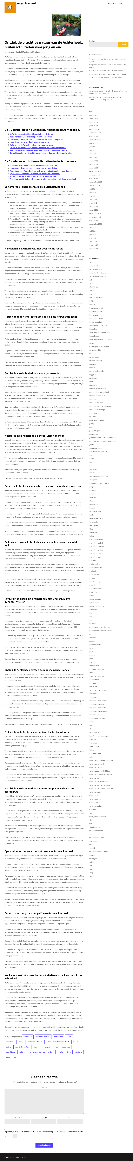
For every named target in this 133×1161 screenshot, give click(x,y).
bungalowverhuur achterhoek (100, 339)
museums (93, 592)
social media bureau (97, 704)
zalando (92, 862)
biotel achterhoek (96, 318)
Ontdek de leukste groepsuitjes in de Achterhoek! (108, 74)
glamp (91, 423)
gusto (91, 445)
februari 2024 (94, 206)
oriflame (92, 634)
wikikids (92, 848)
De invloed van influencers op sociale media (105, 77)
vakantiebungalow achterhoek (101, 774)
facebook (93, 399)
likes (91, 529)
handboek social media (98, 452)
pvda (91, 658)
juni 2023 (92, 234)
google (92, 427)
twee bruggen (94, 746)
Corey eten (93, 97)
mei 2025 (92, 154)
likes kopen (93, 532)
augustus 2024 (94, 185)
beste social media (96, 308)
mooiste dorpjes (95, 588)
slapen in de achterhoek (98, 690)
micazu (92, 578)
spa (90, 725)
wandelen (78, 1052)
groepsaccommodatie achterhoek (102, 438)
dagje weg (93, 378)
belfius (91, 301)
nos (90, 616)
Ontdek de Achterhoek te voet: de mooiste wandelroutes (33, 165)
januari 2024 (94, 210)
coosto (92, 367)
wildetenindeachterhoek (98, 851)
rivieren (51, 1052)
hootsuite (93, 469)
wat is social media (96, 837)
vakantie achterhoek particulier (101, 760)
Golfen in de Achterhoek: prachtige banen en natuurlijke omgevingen (38, 147)
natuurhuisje (94, 602)
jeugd (91, 487)
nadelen (92, 595)
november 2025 (95, 133)
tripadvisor (93, 739)
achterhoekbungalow (97, 276)
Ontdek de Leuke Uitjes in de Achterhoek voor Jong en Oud (108, 92)
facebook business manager (100, 406)
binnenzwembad (95, 315)
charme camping (95, 360)
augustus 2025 (94, 143)
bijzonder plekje (95, 311)
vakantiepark (94, 795)
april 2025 (93, 157)
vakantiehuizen (95, 792)
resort (91, 673)
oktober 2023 (94, 220)
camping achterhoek (97, 350)
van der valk (93, 809)
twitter (92, 750)
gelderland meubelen (97, 420)
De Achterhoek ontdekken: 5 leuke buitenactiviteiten (31, 134)
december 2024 (95, 171)
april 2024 (93, 199)
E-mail (44, 1118)
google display (94, 431)
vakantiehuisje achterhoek (99, 785)
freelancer (93, 416)
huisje (91, 473)
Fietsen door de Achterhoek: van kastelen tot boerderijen (33, 168)
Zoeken (92, 41)
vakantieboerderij (96, 767)
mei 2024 (92, 196)
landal (91, 515)
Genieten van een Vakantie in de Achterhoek (106, 70)
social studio (94, 715)
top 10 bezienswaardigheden (100, 736)
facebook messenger (97, 409)
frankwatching (95, 413)
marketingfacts (95, 557)
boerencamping (95, 322)
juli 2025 (92, 147)
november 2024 (95, 175)
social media (94, 697)
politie (91, 648)
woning (92, 855)
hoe (90, 462)
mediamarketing (95, 567)
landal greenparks (96, 518)
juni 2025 (92, 150)
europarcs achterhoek (97, 388)
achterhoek (27, 1037)
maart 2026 (93, 119)
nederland (93, 609)
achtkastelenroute (43, 1037)
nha (90, 613)
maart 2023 (93, 245)
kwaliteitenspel (95, 511)
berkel (69, 1037)
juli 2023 (92, 231)
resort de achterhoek (97, 676)
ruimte (60, 1052)
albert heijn (93, 287)
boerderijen (10, 1042)
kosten (92, 508)
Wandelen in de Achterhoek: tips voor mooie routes (31, 137)
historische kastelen (22, 1047)
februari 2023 (94, 248)
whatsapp (93, 841)
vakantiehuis (94, 778)
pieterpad (23, 1052)
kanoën (37, 1047)
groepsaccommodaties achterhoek (102, 441)
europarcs (93, 385)
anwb (91, 290)
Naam (17, 1118)
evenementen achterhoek (99, 392)
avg (90, 294)
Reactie (44, 1087)
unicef (91, 757)
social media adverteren (98, 701)
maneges (46, 1047)
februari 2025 (94, 164)
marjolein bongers (96, 539)
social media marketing (98, 711)
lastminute (93, 522)
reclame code (94, 666)
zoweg (91, 876)
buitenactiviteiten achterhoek (57, 1042)
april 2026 (93, 115)
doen (91, 381)
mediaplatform (95, 574)
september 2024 (95, 182)
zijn (90, 865)
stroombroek (94, 732)
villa (90, 820)
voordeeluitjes (94, 827)
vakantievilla (94, 802)
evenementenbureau (97, 395)
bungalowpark (94, 336)
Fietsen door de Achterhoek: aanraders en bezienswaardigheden (36, 139)
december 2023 (95, 213)
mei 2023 (92, 238)
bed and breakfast (96, 297)
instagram (93, 480)
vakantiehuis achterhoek (98, 781)
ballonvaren (58, 1037)
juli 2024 (92, 189)
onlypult (92, 623)
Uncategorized (95, 753)
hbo (90, 455)
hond (91, 466)
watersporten (11, 1057)
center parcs (94, 357)
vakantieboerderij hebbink (99, 771)
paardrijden (10, 1052)
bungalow (93, 329)
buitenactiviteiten (35, 1042)
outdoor (92, 637)
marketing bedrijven (97, 546)
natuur (56, 1047)
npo (90, 620)
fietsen (75, 1042)
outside (92, 641)
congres (92, 364)
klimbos (92, 501)
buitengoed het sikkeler (98, 325)
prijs (91, 651)
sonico (91, 722)
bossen (21, 1042)
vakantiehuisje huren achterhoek (101, 788)
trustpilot (93, 743)
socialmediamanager (97, 718)
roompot (92, 683)
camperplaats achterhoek (99, 346)
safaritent (93, 687)
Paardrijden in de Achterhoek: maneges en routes (30, 142)
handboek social (95, 448)
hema (91, 459)
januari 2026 (94, 126)
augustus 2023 (94, 227)
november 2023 (95, 217)
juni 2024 (92, 192)
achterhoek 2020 (95, 269)
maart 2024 (93, 203)
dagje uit (92, 374)
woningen (93, 858)
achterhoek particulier (97, 273)
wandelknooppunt (96, 830)
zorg (91, 872)
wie (90, 844)
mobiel (92, 585)
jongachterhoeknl (14, 52)
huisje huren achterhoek (98, 476)
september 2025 (95, 140)
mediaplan (93, 571)
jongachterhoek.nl (28, 3)
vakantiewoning (95, 806)
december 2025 (95, 129)
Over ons (111, 3)
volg (91, 823)
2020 (91, 262)
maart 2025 (93, 161)
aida (91, 280)
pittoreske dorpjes (37, 1052)
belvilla (92, 304)
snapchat (93, 694)
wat (90, 834)
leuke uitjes (93, 525)
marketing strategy (96, 553)
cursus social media (96, 371)
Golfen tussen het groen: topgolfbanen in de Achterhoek (33, 176)
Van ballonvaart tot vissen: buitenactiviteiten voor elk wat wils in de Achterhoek (43, 179)
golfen (8, 1047)
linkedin (92, 536)
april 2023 (93, 241)
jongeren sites (94, 494)
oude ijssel (66, 1047)
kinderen (92, 497)
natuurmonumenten (97, 606)
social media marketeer (98, 708)
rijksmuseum (94, 680)
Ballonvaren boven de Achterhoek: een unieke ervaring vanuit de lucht (39, 150)
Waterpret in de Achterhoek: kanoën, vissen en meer (31, 145)
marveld (92, 560)
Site (69, 1118)
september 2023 (95, 224)
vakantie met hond (96, 764)
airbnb (91, 283)
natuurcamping (95, 599)
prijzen (92, 655)
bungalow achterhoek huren (100, 332)
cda (90, 353)
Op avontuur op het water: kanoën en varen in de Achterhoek (35, 173)
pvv (90, 662)
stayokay (92, 729)
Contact (123, 3)
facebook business (96, 402)
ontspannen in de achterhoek (100, 630)
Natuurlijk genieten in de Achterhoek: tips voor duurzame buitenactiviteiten (41, 153)
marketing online (96, 550)
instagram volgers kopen (99, 483)
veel (90, 813)
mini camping (94, 581)
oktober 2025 (94, 136)
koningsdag (93, 504)
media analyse (94, 564)
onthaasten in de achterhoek (100, 627)
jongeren (92, 490)
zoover (92, 869)
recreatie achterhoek (97, 669)
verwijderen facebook (97, 816)
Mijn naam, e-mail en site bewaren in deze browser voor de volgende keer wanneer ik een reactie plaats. (44, 1132)
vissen (69, 1052)
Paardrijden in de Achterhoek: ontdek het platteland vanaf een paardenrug (41, 171)
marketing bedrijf (96, 543)
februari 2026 (94, 122)
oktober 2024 (94, 178)
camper (92, 343)
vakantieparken (95, 799)
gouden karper (95, 434)
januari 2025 (94, 168)
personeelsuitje (95, 644)
